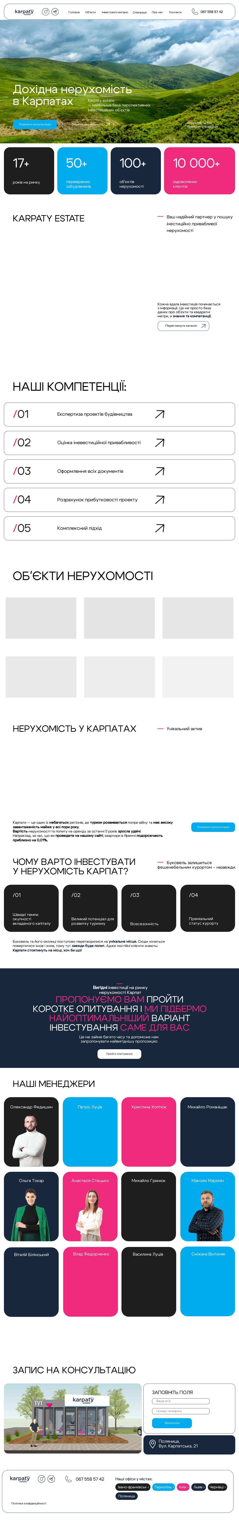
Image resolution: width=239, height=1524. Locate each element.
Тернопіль (163, 1487)
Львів (197, 1487)
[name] (180, 1401)
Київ (182, 1487)
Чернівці (216, 1487)
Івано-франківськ (132, 1487)
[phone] (180, 1411)
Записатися (172, 1423)
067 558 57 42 (212, 12)
